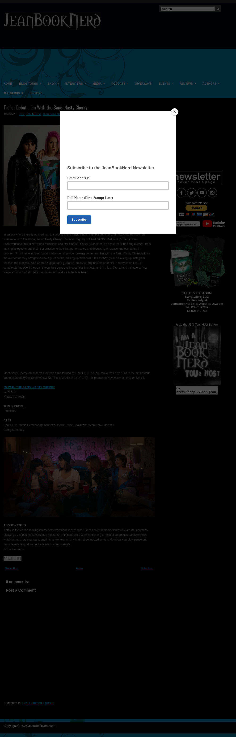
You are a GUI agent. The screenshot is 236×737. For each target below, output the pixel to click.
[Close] (174, 111)
